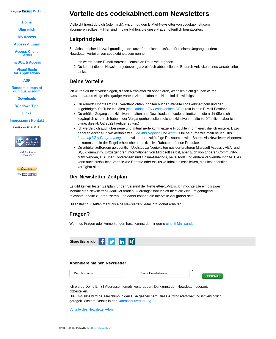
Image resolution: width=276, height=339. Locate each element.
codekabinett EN (139, 109)
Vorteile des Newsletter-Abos (91, 309)
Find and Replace (146, 133)
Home (26, 22)
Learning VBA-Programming (99, 138)
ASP (26, 80)
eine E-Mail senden (181, 223)
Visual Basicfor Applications (27, 71)
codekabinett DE (167, 109)
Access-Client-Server (27, 53)
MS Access (27, 37)
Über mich (26, 29)
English (37, 11)
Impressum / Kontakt (27, 120)
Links (26, 113)
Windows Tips (26, 106)
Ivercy (172, 133)
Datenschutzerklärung (134, 301)
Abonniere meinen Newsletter (97, 263)
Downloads (27, 98)
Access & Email (27, 44)
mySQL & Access (27, 62)
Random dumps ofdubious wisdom (27, 89)
